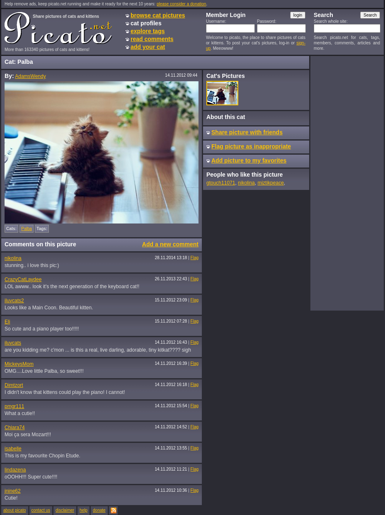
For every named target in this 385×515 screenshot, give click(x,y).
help (83, 510)
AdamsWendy (30, 76)
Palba (26, 228)
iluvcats (13, 343)
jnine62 (13, 491)
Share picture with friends (247, 132)
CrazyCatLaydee (23, 279)
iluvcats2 (14, 301)
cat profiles (146, 23)
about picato (14, 510)
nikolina (13, 258)
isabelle (13, 449)
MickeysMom (19, 364)
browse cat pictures (158, 15)
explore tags (148, 31)
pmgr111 (14, 406)
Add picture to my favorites (248, 160)
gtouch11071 (220, 183)
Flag (195, 257)
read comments (152, 39)
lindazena (15, 470)
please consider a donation (181, 4)
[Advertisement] (347, 182)
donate (99, 510)
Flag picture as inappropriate (251, 146)
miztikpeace (270, 183)
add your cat (148, 47)
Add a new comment (170, 244)
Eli (7, 322)
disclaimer (65, 510)
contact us (41, 510)
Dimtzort (14, 385)
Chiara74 (15, 427)
